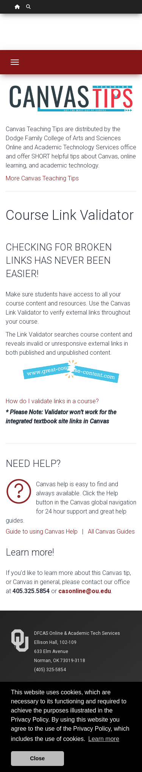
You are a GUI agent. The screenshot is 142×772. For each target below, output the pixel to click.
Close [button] (37, 758)
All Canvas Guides (111, 531)
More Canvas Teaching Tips (42, 178)
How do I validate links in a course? (52, 401)
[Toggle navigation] (15, 62)
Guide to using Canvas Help (42, 531)
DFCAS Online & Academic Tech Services (77, 633)
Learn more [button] (103, 739)
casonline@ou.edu (84, 591)
